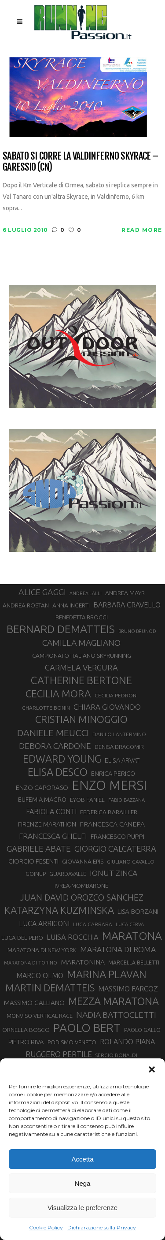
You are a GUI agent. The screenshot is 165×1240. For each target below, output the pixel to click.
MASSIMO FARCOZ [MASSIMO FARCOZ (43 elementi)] (128, 989)
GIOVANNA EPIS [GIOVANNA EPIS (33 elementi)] (82, 861)
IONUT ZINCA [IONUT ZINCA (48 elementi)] (113, 873)
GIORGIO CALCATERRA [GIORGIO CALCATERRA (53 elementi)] (115, 848)
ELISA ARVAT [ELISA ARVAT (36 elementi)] (122, 760)
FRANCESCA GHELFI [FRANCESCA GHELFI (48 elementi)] (53, 836)
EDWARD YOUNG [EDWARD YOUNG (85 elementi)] (62, 758)
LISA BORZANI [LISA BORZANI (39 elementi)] (137, 911)
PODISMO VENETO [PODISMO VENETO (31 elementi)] (72, 1042)
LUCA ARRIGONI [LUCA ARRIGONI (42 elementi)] (44, 923)
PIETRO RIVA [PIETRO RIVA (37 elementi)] (26, 1042)
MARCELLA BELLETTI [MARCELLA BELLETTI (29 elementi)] (133, 962)
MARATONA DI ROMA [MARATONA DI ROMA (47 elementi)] (118, 949)
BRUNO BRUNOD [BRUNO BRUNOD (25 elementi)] (137, 631)
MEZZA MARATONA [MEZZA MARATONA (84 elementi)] (113, 1001)
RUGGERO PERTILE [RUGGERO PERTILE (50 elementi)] (59, 1054)
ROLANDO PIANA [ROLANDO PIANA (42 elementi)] (127, 1042)
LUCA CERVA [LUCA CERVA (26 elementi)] (130, 924)
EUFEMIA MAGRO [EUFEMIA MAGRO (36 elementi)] (42, 799)
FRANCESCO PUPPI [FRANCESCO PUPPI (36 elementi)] (117, 836)
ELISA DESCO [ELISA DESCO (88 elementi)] (58, 772)
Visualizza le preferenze (82, 1207)
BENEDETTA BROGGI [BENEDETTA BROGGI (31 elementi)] (81, 617)
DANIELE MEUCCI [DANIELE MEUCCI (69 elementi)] (53, 732)
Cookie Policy (46, 1227)
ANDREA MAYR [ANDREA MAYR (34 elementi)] (125, 592)
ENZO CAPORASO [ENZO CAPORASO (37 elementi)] (42, 787)
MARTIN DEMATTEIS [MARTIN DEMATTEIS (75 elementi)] (50, 987)
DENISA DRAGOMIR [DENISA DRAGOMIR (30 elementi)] (119, 747)
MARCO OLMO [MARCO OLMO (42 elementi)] (39, 975)
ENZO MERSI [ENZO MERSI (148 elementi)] (109, 785)
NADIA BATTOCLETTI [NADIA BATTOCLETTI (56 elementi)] (116, 1015)
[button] (151, 1069)
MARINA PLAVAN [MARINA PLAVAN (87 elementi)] (107, 974)
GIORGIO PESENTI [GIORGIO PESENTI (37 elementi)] (33, 861)
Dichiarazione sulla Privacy (101, 1227)
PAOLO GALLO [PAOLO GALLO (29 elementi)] (142, 1030)
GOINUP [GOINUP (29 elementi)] (36, 874)
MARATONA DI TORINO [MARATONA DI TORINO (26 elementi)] (30, 962)
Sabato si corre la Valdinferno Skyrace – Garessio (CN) (80, 161)
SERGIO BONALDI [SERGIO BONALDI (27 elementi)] (116, 1055)
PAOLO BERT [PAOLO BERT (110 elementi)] (87, 1027)
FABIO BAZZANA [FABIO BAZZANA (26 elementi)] (126, 800)
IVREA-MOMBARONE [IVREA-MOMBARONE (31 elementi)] (81, 886)
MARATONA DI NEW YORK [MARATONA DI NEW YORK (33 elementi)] (42, 949)
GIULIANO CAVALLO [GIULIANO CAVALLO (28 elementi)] (130, 861)
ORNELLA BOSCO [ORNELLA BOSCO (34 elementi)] (26, 1029)
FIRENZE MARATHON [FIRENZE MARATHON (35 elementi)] (47, 824)
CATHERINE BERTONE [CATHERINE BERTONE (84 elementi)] (81, 680)
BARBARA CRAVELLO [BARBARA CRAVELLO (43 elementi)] (127, 605)
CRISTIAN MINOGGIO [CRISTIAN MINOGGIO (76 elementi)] (81, 719)
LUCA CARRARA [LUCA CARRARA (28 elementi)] (92, 924)
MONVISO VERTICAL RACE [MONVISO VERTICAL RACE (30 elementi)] (40, 1016)
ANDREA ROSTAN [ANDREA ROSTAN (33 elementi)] (26, 605)
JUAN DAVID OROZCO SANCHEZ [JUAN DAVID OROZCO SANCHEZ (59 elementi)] (81, 897)
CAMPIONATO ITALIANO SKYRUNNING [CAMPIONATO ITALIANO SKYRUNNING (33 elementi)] (81, 655)
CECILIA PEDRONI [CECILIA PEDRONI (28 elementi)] (116, 695)
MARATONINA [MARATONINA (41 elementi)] (83, 962)
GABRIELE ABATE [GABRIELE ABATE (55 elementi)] (39, 848)
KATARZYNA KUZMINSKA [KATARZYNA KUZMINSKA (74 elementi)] (59, 910)
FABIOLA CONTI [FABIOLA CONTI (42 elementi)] (51, 811)
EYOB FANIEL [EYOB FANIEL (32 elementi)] (87, 800)
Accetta (82, 1159)
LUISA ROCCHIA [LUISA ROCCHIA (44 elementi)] (73, 937)
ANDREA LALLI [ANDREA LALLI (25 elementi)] (86, 593)
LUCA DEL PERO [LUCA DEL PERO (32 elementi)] (22, 938)
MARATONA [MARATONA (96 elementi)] (132, 936)
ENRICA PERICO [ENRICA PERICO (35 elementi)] (113, 773)
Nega (83, 1183)
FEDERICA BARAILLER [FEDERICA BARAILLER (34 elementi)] (108, 811)
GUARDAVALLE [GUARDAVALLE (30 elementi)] (67, 874)
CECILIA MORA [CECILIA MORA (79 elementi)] (58, 693)
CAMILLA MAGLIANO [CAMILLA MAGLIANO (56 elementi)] (81, 643)
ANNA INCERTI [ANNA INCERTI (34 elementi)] (71, 605)
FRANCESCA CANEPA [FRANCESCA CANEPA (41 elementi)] (112, 824)
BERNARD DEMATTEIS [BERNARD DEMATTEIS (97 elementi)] (61, 629)
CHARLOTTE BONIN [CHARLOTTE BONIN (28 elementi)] (46, 708)
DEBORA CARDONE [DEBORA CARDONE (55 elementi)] (55, 746)
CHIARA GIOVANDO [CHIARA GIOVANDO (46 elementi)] (107, 707)
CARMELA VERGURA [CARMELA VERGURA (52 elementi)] (81, 667)
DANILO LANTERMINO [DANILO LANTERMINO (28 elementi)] (119, 734)
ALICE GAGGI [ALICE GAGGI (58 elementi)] (42, 592)
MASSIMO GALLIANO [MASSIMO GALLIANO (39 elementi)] (34, 1002)
